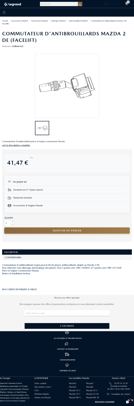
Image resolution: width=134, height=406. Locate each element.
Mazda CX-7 (74, 394)
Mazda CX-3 (74, 390)
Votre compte (40, 383)
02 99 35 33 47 (121, 383)
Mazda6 (89, 387)
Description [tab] (11, 252)
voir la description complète (16, 145)
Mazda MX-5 (75, 397)
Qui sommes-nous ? (43, 387)
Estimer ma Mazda (42, 397)
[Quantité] (7, 223)
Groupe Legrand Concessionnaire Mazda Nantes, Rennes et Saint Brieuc (14, 389)
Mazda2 (72, 383)
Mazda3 (89, 383)
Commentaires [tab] (13, 257)
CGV (36, 390)
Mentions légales (41, 394)
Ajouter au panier (67, 230)
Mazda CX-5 (91, 390)
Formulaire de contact (118, 394)
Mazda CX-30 (92, 394)
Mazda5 (72, 387)
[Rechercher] (59, 4)
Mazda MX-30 (92, 397)
